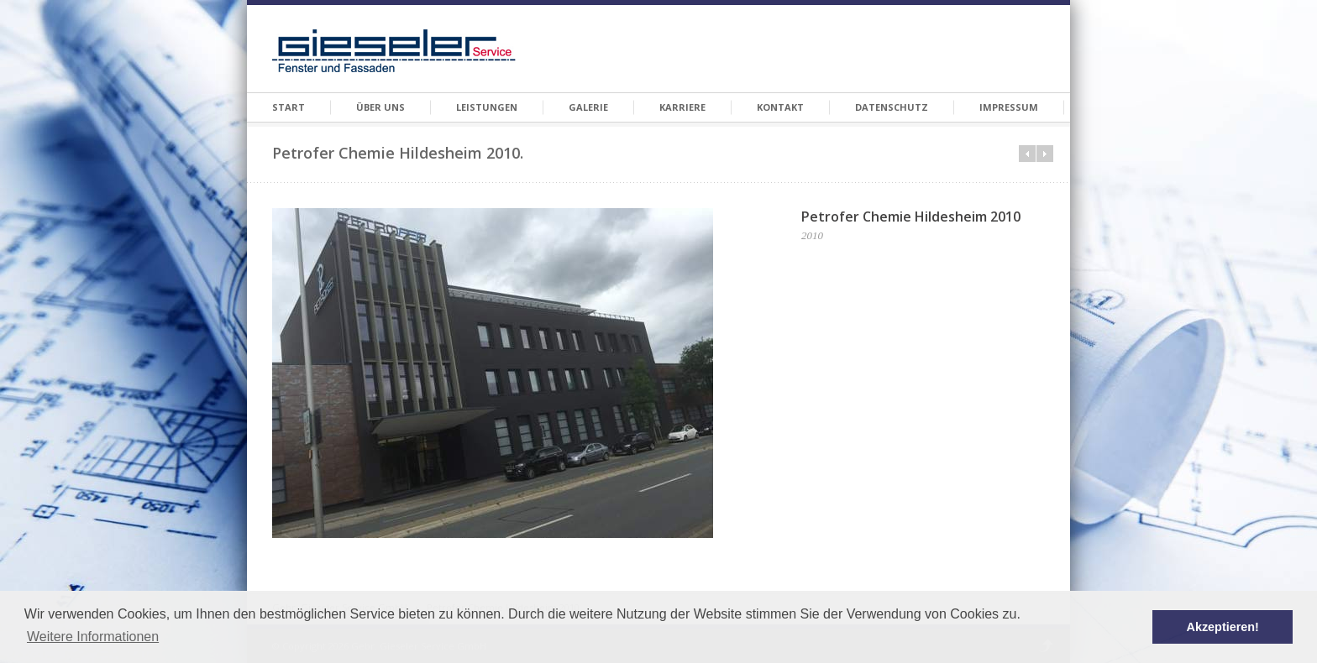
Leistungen (486, 107)
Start (288, 107)
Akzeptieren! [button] (1223, 627)
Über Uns (380, 107)
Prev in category (1027, 153)
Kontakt (780, 107)
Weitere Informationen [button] (93, 636)
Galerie (588, 107)
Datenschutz (891, 107)
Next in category (1044, 153)
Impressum (1008, 107)
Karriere (682, 107)
